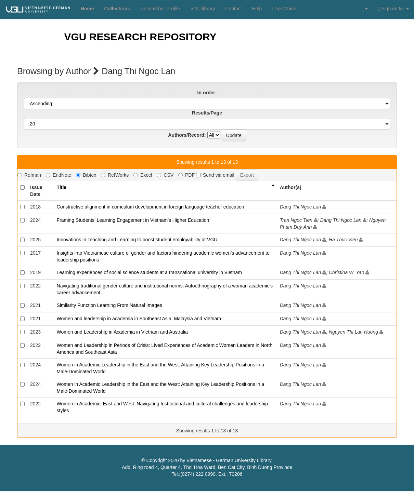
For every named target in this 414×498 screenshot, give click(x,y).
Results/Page (207, 113)
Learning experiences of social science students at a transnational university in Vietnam (149, 272)
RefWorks (115, 175)
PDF (186, 175)
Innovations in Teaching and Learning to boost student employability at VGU (137, 239)
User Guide (284, 8)
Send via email (215, 175)
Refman (29, 175)
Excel (142, 175)
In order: (207, 92)
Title (62, 187)
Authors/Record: (187, 135)
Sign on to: (393, 9)
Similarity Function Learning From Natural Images (109, 305)
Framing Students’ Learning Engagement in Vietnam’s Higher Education (133, 220)
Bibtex (86, 175)
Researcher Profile (160, 8)
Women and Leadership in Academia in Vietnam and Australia (122, 332)
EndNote (58, 175)
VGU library (202, 8)
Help (257, 8)
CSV (165, 175)
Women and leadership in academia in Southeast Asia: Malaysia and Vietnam (139, 318)
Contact (233, 8)
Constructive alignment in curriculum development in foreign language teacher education (150, 207)
